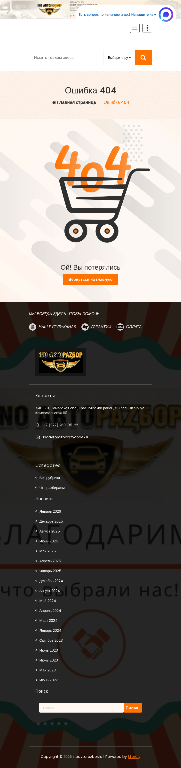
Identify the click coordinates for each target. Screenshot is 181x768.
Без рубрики (49, 477)
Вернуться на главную (90, 279)
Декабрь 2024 (51, 580)
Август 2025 (49, 531)
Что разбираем (52, 487)
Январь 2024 (50, 630)
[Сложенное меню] (135, 28)
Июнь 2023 (48, 660)
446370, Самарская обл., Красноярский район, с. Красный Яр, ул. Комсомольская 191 (90, 410)
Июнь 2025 (48, 541)
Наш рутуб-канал (57, 327)
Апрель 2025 (50, 560)
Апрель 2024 (50, 610)
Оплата (134, 327)
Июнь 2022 (48, 680)
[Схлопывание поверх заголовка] (147, 27)
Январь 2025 (50, 570)
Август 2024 (49, 590)
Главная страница (74, 102)
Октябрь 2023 (51, 640)
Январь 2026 (50, 511)
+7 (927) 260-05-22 (60, 424)
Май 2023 (47, 670)
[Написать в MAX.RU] (126, 14)
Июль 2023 (48, 650)
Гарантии (101, 327)
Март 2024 (48, 620)
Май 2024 (47, 600)
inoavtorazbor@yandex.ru (66, 437)
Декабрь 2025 (51, 521)
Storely (134, 756)
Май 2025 (47, 551)
